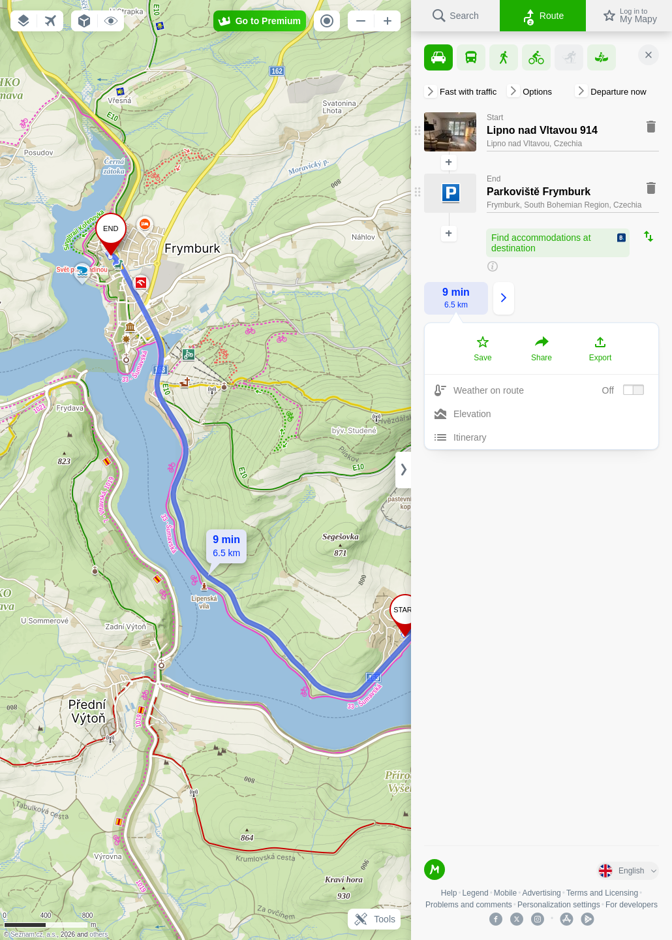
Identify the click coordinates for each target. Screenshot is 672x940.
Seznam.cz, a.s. (33, 934)
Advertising (541, 893)
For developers (631, 904)
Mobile (505, 893)
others (98, 934)
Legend (476, 893)
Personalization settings (558, 904)
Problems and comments (468, 904)
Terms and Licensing (602, 893)
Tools (374, 919)
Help (449, 893)
